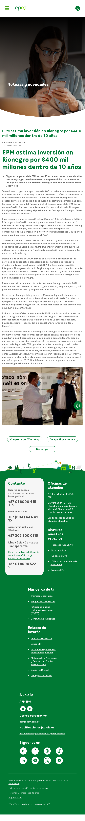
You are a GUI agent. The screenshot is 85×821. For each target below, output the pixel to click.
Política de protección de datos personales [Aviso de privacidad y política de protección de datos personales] (28, 788)
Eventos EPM (57, 569)
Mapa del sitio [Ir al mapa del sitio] (15, 797)
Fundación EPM (59, 555)
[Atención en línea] (77, 405)
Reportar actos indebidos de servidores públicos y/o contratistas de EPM (23, 555)
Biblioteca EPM (58, 550)
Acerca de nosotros (41, 638)
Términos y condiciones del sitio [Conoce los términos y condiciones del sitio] (23, 792)
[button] (24, 439)
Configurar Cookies (41, 675)
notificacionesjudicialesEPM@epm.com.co (42, 733)
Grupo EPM (36, 643)
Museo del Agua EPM (62, 544)
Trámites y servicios (41, 595)
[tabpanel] (64, 503)
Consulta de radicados (43, 618)
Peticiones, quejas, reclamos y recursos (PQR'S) (42, 610)
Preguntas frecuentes (43, 601)
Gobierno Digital (40, 669)
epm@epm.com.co (30, 721)
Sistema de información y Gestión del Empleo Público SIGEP (44, 661)
